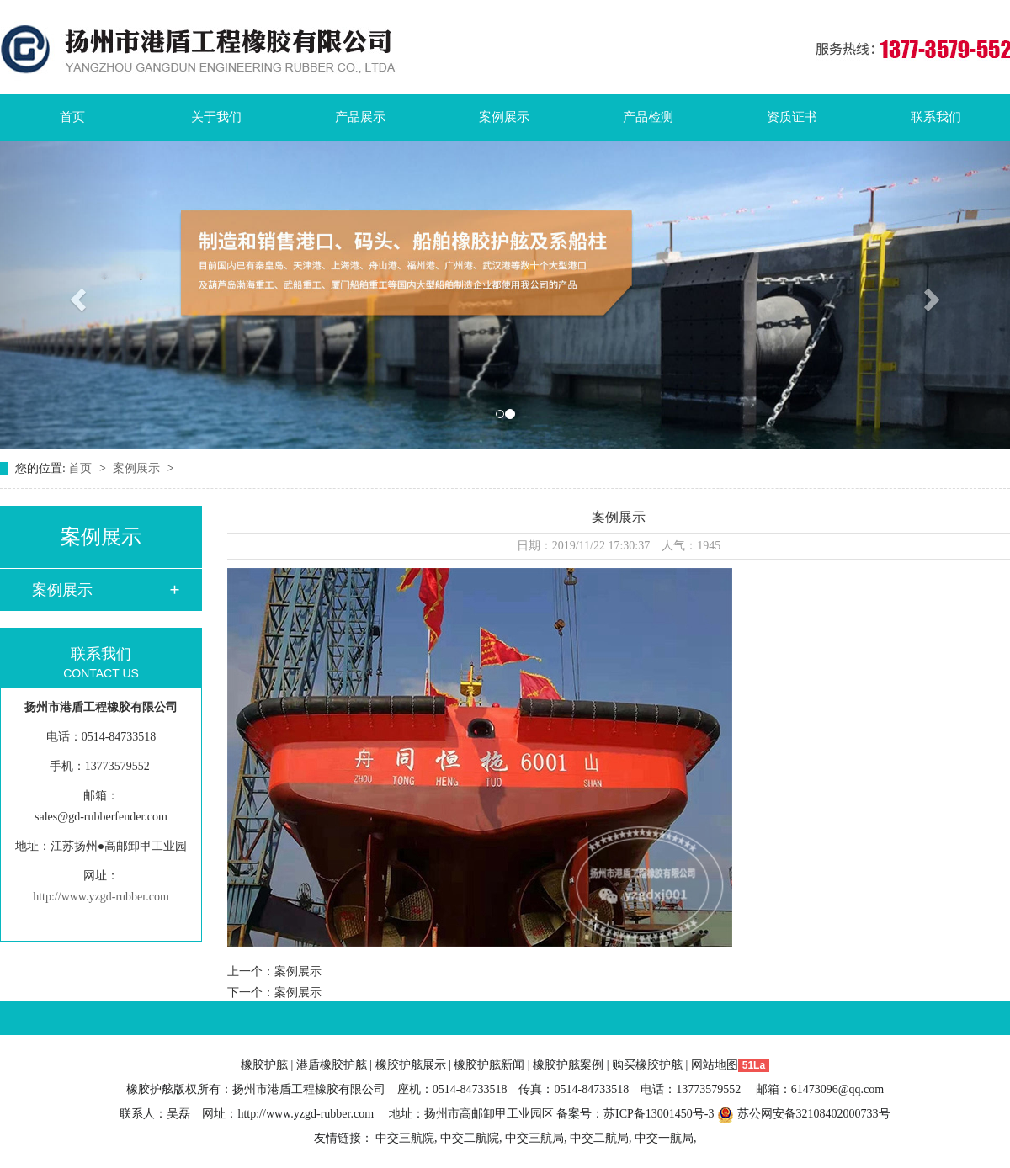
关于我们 (216, 117)
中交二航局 (599, 1138)
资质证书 (792, 117)
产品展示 (360, 117)
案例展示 (504, 117)
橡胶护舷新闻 (489, 1065)
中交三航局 (534, 1138)
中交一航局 (664, 1138)
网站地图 (714, 1065)
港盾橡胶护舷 (331, 1065)
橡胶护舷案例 (568, 1065)
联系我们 (936, 117)
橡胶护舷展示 (410, 1065)
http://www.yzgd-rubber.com (101, 896)
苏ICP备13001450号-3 (658, 1113)
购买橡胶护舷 (647, 1065)
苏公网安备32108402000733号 (803, 1113)
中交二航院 (469, 1138)
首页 (72, 117)
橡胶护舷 (264, 1065)
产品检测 (648, 117)
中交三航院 (404, 1138)
